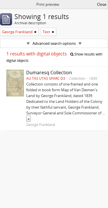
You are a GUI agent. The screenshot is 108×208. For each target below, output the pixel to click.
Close (101, 4)
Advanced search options (54, 43)
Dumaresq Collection (49, 72)
